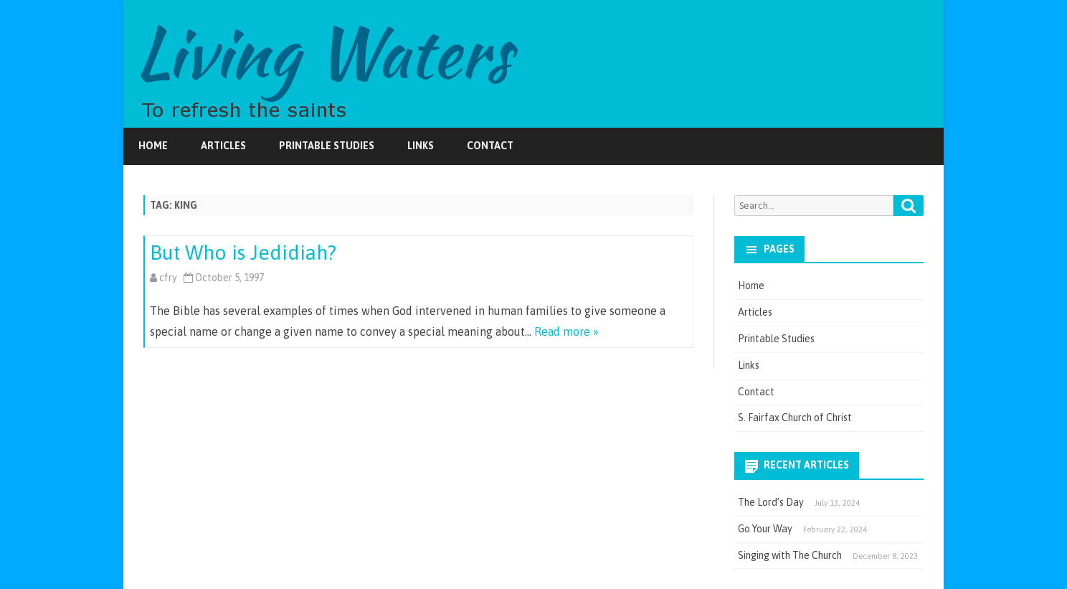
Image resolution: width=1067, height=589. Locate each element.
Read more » (566, 331)
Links (420, 145)
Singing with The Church (790, 555)
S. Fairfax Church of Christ (795, 417)
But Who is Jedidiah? (243, 252)
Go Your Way (765, 528)
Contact (490, 145)
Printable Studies (326, 145)
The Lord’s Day (771, 502)
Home (153, 145)
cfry (168, 277)
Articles (223, 145)
